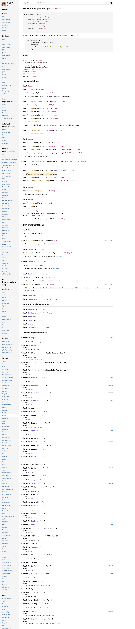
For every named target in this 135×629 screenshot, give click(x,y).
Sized (38, 342)
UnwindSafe (33, 327)
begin (32, 203)
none (31, 89)
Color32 (40, 26)
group (32, 93)
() (68, 253)
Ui (50, 203)
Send (30, 316)
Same (33, 525)
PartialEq (32, 274)
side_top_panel (36, 101)
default (29, 265)
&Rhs (43, 284)
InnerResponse (34, 215)
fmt (27, 253)
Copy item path (60, 8)
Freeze (31, 309)
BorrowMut (35, 385)
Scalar (34, 611)
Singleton (41, 528)
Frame (54, 8)
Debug (30, 249)
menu (31, 112)
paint (32, 219)
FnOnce (47, 213)
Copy (30, 295)
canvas (32, 118)
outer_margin (35, 161)
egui (48, 8)
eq (27, 277)
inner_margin (35, 153)
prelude (41, 8)
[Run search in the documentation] (64, 3)
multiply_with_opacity (39, 181)
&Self (56, 240)
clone (28, 233)
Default (31, 261)
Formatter (48, 253)
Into (59, 149)
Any (32, 338)
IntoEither (36, 483)
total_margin (35, 191)
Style (45, 93)
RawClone (35, 506)
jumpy (10, 3)
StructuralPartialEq (38, 299)
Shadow (42, 23)
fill (31, 143)
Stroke (42, 28)
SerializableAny (39, 619)
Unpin (30, 324)
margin (32, 170)
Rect (55, 219)
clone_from (30, 240)
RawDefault (36, 513)
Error (73, 253)
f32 (65, 181)
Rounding (45, 21)
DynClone (35, 430)
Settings (111, 3)
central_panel (36, 105)
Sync (30, 320)
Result (63, 253)
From (33, 442)
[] (112, 8)
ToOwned (34, 547)
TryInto (38, 574)
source (110, 240)
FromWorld (35, 457)
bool (54, 277)
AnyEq (33, 345)
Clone (30, 230)
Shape (63, 219)
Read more (48, 237)
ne (27, 284)
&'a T (28, 359)
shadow (32, 177)
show (31, 206)
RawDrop (34, 521)
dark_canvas (35, 130)
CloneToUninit (38, 393)
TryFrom (38, 566)
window (32, 108)
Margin (48, 17)
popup (32, 115)
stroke (32, 146)
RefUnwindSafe (35, 313)
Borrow (34, 378)
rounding (33, 149)
